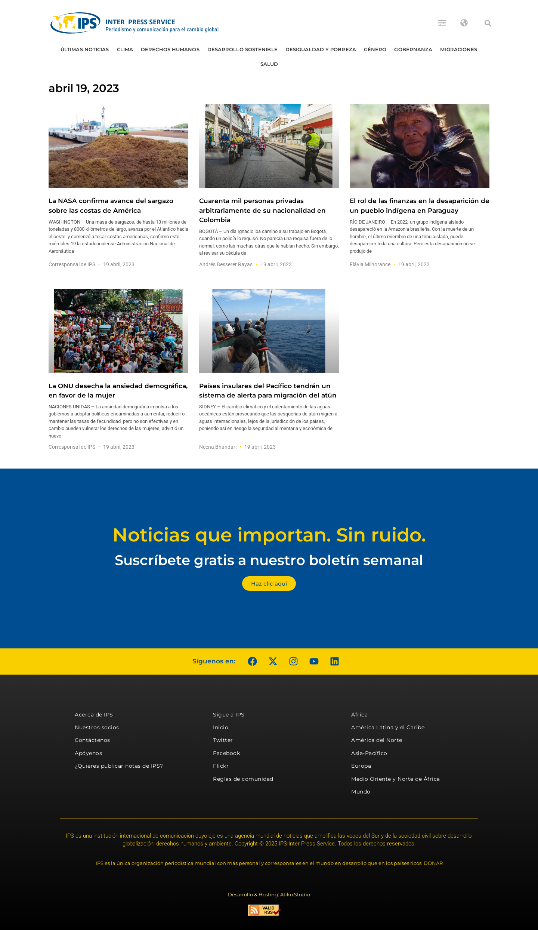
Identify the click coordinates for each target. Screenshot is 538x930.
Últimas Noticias (85, 49)
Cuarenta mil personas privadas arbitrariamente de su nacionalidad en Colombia (262, 210)
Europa (361, 765)
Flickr (221, 765)
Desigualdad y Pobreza (320, 49)
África (359, 714)
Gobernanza (413, 49)
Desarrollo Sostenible (242, 49)
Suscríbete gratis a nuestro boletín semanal (269, 560)
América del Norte (376, 740)
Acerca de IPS (94, 714)
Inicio (220, 727)
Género (375, 49)
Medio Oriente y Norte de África (395, 779)
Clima (125, 49)
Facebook (226, 753)
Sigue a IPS (229, 714)
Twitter (223, 740)
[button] (488, 23)
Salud (269, 64)
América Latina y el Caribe (387, 727)
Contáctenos (92, 740)
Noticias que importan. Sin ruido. (269, 535)
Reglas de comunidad (243, 779)
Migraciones (458, 49)
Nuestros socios (97, 727)
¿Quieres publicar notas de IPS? (119, 765)
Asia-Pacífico (369, 753)
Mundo (361, 791)
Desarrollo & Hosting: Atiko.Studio (269, 894)
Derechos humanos (170, 49)
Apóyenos (88, 753)
